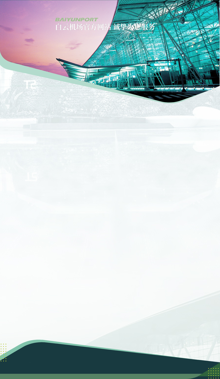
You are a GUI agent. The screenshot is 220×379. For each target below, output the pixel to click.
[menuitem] (70, 8)
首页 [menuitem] (47, 7)
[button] (194, 8)
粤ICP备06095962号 (132, 357)
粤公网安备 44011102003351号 (110, 360)
